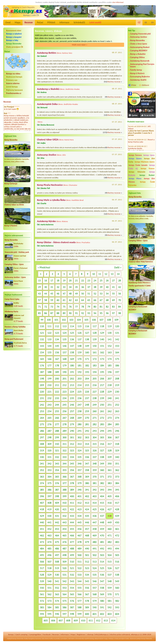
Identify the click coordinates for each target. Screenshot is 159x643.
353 (49, 470)
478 (79, 542)
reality (51, 639)
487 (64, 548)
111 (49, 326)
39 (101, 287)
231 (42, 398)
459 (102, 529)
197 (117, 372)
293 (95, 430)
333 (64, 457)
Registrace (81, 634)
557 (95, 587)
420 (57, 509)
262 (109, 411)
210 (49, 385)
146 (64, 345)
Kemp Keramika (10, 140)
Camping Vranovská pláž (140, 33)
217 (102, 385)
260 (95, 411)
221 (49, 391)
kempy (11, 634)
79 (88, 306)
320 (49, 450)
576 (72, 600)
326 (95, 450)
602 (102, 614)
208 (117, 378)
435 (87, 515)
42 (119, 287)
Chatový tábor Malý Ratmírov (141, 261)
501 (87, 555)
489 (79, 548)
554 (72, 587)
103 (71, 319)
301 (72, 437)
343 (57, 463)
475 (57, 542)
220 (42, 391)
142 (117, 339)
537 (109, 574)
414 (95, 502)
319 (42, 450)
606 (53, 620)
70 (119, 300)
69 (113, 300)
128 (95, 332)
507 (49, 561)
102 (64, 319)
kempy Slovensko (13, 43)
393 (102, 489)
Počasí (40, 22)
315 (95, 444)
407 (42, 502)
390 (79, 489)
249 (95, 404)
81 (101, 306)
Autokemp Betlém (46, 52)
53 (101, 293)
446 (87, 522)
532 (72, 574)
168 (64, 359)
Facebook (46, 634)
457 (87, 529)
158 (72, 352)
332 (57, 457)
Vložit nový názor (79, 44)
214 (79, 385)
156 (57, 352)
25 (101, 280)
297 (42, 437)
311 (64, 444)
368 (79, 476)
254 (49, 411)
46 (58, 293)
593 (117, 607)
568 (95, 594)
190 (64, 372)
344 (64, 463)
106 (94, 319)
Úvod (7, 22)
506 (42, 561)
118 (102, 326)
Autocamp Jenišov (138, 36)
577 (79, 600)
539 (42, 581)
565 (72, 594)
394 (109, 489)
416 (109, 502)
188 (49, 372)
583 (42, 607)
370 (95, 476)
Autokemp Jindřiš (138, 79)
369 (87, 476)
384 (117, 483)
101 (56, 319)
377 (64, 483)
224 (72, 391)
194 (95, 372)
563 (57, 594)
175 (117, 359)
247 (79, 404)
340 (117, 457)
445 (79, 522)
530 (57, 574)
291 (79, 430)
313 (79, 444)
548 (109, 581)
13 (112, 274)
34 (70, 287)
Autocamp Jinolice (46, 154)
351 (117, 463)
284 (109, 424)
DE (146, 22)
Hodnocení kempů (14, 77)
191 (72, 372)
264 (42, 417)
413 (87, 502)
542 (64, 581)
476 (64, 542)
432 (64, 515)
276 (49, 424)
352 (42, 470)
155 (49, 352)
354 (57, 470)
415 (102, 502)
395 (117, 489)
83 (113, 306)
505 (117, 555)
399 (64, 496)
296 (117, 430)
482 (109, 542)
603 (109, 614)
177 (49, 365)
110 (42, 326)
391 (87, 489)
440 (42, 522)
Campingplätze (35, 634)
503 (102, 555)
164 (117, 352)
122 (49, 332)
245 (64, 404)
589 (87, 607)
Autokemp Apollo (135, 144)
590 (95, 607)
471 (109, 535)
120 (117, 326)
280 (79, 424)
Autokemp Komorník (139, 60)
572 (42, 600)
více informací (118, 2)
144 (49, 345)
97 (113, 313)
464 (57, 535)
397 (49, 496)
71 (39, 306)
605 (46, 620)
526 (109, 568)
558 (102, 587)
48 (70, 293)
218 (109, 385)
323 (72, 450)
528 (42, 574)
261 (102, 411)
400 (72, 496)
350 (109, 463)
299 (57, 437)
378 (72, 483)
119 (109, 326)
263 (117, 411)
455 (72, 529)
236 (79, 398)
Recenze (29, 22)
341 (42, 463)
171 (87, 359)
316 (102, 444)
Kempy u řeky (12, 40)
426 (102, 509)
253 (42, 411)
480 (95, 542)
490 (87, 548)
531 (64, 574)
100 (49, 319)
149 (87, 345)
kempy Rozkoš (147, 175)
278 (64, 424)
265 (49, 417)
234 (64, 398)
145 (57, 345)
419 (49, 509)
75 (64, 306)
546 (95, 581)
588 (79, 607)
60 (58, 300)
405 (109, 496)
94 (95, 313)
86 (45, 313)
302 (79, 437)
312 (72, 444)
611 (91, 620)
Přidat (133, 85)
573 (49, 600)
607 (61, 620)
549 (117, 581)
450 (117, 522)
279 (72, 424)
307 (117, 437)
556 (87, 587)
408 (49, 502)
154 (42, 352)
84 (119, 306)
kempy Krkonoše (137, 172)
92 (82, 313)
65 (88, 300)
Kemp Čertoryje (10, 183)
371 (102, 476)
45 (51, 293)
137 (79, 339)
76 (70, 306)
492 (102, 548)
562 (49, 594)
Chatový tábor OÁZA (47, 139)
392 (95, 489)
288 (57, 430)
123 (57, 332)
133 (49, 339)
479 (87, 542)
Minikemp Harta (11, 311)
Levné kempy (12, 86)
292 (87, 430)
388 (64, 489)
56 (119, 293)
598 (72, 614)
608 (68, 620)
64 (82, 300)
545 (87, 581)
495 (42, 555)
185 (109, 365)
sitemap (90, 634)
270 (87, 417)
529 (49, 574)
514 (102, 561)
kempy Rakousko (146, 639)
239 (102, 398)
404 (102, 496)
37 (88, 287)
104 (79, 319)
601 (95, 614)
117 (95, 326)
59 (51, 300)
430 (49, 515)
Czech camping (21, 634)
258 (79, 411)
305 (102, 437)
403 (95, 496)
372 (109, 476)
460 (109, 529)
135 (64, 339)
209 (42, 385)
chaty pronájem (120, 639)
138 (87, 339)
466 (72, 535)
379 (79, 483)
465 (64, 535)
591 (102, 607)
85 (39, 313)
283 (102, 424)
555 (79, 587)
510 (72, 561)
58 (45, 300)
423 (79, 509)
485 (49, 548)
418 (42, 509)
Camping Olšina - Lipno (14, 264)
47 (64, 293)
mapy (105, 639)
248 (87, 404)
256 (64, 411)
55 (113, 293)
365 (57, 476)
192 (79, 372)
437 (102, 515)
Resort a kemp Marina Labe (141, 137)
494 (117, 548)
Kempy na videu (13, 73)
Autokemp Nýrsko (46, 221)
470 (102, 535)
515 (109, 561)
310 (57, 444)
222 (57, 391)
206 (102, 378)
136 (72, 339)
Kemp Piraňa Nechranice (50, 184)
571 (117, 594)
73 (51, 306)
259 (87, 411)
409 (57, 502)
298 (49, 437)
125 (72, 332)
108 (109, 319)
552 (57, 587)
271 (95, 417)
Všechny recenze (113, 81)
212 (64, 385)
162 (102, 352)
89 (64, 313)
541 (57, 581)
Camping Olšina (137, 57)
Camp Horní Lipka (12, 299)
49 (76, 293)
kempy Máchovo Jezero (144, 162)
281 (87, 424)
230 (117, 391)
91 (76, 313)
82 (107, 306)
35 (76, 287)
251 (109, 404)
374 (42, 483)
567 (87, 594)
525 (102, 568)
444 (72, 522)
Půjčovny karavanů (14, 90)
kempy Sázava (135, 158)
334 (72, 457)
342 (49, 463)
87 (51, 313)
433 (72, 515)
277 (57, 424)
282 (95, 424)
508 (57, 561)
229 (109, 391)
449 (109, 522)
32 (58, 287)
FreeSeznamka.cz (13, 93)
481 (102, 542)
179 (64, 365)
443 (64, 522)
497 (57, 555)
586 (64, 607)
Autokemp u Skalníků (48, 88)
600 (87, 614)
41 (113, 287)
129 (102, 332)
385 (42, 489)
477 (72, 542)
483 (117, 542)
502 (95, 555)
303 (87, 437)
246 (72, 404)
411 (72, 502)
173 (102, 359)
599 (79, 614)
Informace (64, 22)
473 (42, 542)
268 (72, 417)
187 (42, 372)
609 (76, 620)
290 (72, 430)
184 (102, 365)
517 (42, 568)
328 (109, 450)
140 (102, 339)
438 (109, 515)
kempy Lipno (148, 155)
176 (42, 365)
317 (109, 444)
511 (79, 561)
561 (42, 594)
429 (42, 515)
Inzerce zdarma (12, 83)
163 (109, 352)
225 (79, 391)
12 (106, 274)
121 (42, 332)
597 (64, 614)
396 (42, 496)
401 (79, 496)
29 (39, 287)
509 (64, 561)
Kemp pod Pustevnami (14, 339)
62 (70, 300)
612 (98, 620)
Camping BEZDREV (138, 50)
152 (109, 345)
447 (95, 522)
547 (102, 581)
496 (49, 555)
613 (106, 620)
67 (101, 300)
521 (72, 568)
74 (58, 306)
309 (49, 444)
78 (82, 306)
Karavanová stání (13, 30)
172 (95, 359)
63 (76, 300)
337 (95, 457)
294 (102, 430)
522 (79, 568)
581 (109, 600)
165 (42, 359)
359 (95, 470)
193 (87, 372)
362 (117, 470)
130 (109, 332)
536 (102, 574)
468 (87, 535)
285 (117, 424)
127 (87, 332)
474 (49, 542)
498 (64, 555)
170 (79, 359)
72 (45, 306)
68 (107, 300)
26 (107, 280)
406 (117, 496)
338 (102, 457)
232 (49, 398)
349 (102, 463)
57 (39, 300)
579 (95, 600)
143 (42, 345)
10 (93, 274)
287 (49, 430)
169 (72, 359)
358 (87, 470)
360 (102, 470)
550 (42, 587)
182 (87, 365)
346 (79, 463)
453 (57, 529)
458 (95, 529)
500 (79, 555)
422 (72, 509)
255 (57, 411)
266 (57, 417)
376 (57, 483)
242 (42, 404)
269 (79, 417)
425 (95, 509)
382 (102, 483)
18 (58, 280)
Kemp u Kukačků (138, 54)
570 (109, 594)
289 (64, 430)
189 (57, 372)
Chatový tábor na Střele (14, 204)
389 (72, 489)
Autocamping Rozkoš (140, 47)
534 (87, 574)
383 (109, 483)
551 (49, 587)
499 (72, 555)
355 (64, 470)
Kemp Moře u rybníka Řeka (51, 199)
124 (64, 332)
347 (87, 463)
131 (117, 332)
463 (49, 535)
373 (117, 476)
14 (118, 274)
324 (79, 450)
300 (64, 437)
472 (117, 535)
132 (42, 339)
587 (72, 607)
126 (79, 332)
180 (72, 365)
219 (117, 385)
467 (79, 535)
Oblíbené (145, 85)
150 (95, 345)
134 (57, 339)
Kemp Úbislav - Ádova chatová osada (56, 242)
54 (107, 293)
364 (49, 476)
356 (72, 470)
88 (58, 313)
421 (64, 509)
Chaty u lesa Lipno (138, 43)
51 (88, 293)
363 (42, 476)
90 (70, 313)
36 (82, 287)
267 (64, 417)
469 (95, 535)
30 (45, 287)
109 (116, 319)
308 (42, 444)
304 (95, 437)
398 (57, 496)
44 (45, 293)
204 (87, 378)
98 (119, 313)
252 (117, 404)
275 (42, 424)
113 (64, 326)
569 (102, 594)
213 (72, 385)
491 (95, 548)
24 (95, 280)
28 (119, 280)
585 (57, 607)
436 (95, 515)
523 (87, 568)
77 (76, 306)
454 (64, 529)
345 (72, 463)
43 (39, 293)
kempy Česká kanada (138, 165)
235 (72, 398)
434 (79, 515)
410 (64, 502)
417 (117, 502)
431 (57, 515)
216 (95, 385)
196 (109, 372)
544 (79, 581)
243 (49, 404)
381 (95, 483)
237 (87, 398)
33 (64, 287)
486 (57, 548)
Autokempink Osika (47, 104)
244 (57, 404)
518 (49, 568)
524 (95, 568)
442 (57, 522)
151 (102, 345)
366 (64, 476)
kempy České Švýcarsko (141, 183)
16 (45, 280)
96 (107, 313)
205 (95, 378)
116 (87, 326)
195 (102, 372)
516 (117, 561)
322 (64, 450)
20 (70, 280)
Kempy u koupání (13, 37)
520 (64, 568)
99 (42, 319)
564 (64, 594)
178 (57, 365)
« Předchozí (44, 267)
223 (64, 391)
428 (117, 509)
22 (82, 280)
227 (95, 391)
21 (76, 280)
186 (117, 365)
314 (87, 444)
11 (99, 274)
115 (79, 326)
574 (57, 600)
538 (117, 574)
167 (57, 359)
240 (109, 398)
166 (49, 359)
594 (42, 614)
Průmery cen (11, 80)
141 (109, 339)
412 (79, 502)
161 (95, 352)
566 (79, 594)
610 (83, 620)
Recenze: (7, 101)
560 (117, 587)
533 (79, 574)
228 (102, 391)
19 (64, 280)
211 (57, 385)
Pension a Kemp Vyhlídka (15, 327)
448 (102, 522)
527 (117, 568)
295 (109, 430)
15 (39, 280)
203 (79, 378)
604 (117, 614)
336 (87, 457)
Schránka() (79, 22)
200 (57, 378)
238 (95, 398)
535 (95, 574)
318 (117, 444)
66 (95, 300)
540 (49, 581)
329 (117, 450)
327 (102, 450)
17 (51, 280)
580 (102, 600)
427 (109, 509)
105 (86, 319)
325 (87, 450)
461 (117, 529)
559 (109, 587)
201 (64, 378)
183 (95, 365)
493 (109, 548)
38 (95, 287)
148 (79, 345)
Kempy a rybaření (14, 33)
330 (42, 457)
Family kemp (136, 69)
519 (57, 568)
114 (72, 326)
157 (64, 352)
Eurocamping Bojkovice (140, 76)
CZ (139, 22)
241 (117, 398)
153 (117, 345)
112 (57, 326)
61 (64, 300)
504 (109, 555)
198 (42, 378)
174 (109, 359)
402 (87, 496)
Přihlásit (51, 22)
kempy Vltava (135, 178)
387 (57, 489)
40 (107, 287)
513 (95, 561)
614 (113, 620)
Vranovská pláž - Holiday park (17, 252)
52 (95, 293)
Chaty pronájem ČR (14, 47)
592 (109, 607)
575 (64, 600)
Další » (117, 267)
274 (117, 417)
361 (109, 470)
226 (87, 391)
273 (109, 417)
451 (42, 529)
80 (95, 306)
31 (51, 287)
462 (42, 535)
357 (79, 470)
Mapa (17, 22)
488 (72, 548)
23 (88, 280)
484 (42, 548)
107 (101, 319)
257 (72, 411)
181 (79, 365)
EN (152, 22)
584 (49, 607)
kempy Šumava (135, 155)
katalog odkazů (94, 639)
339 (109, 457)
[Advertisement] (141, 387)
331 (49, 457)
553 (64, 587)
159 (79, 352)
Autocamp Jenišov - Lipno (15, 277)
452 (49, 529)
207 (109, 378)
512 (87, 561)
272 (102, 417)
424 (87, 509)
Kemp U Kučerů (10, 225)
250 (102, 404)
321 (57, 450)
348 (95, 463)
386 (49, 489)
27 (113, 280)
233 (57, 398)
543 (72, 581)
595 (49, 614)
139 (95, 339)
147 (72, 345)
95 (101, 313)
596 (57, 614)
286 (42, 430)
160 (87, 352)
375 (49, 483)
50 (82, 293)
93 (88, 313)
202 (72, 378)
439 (117, 515)
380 (87, 483)
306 (109, 437)
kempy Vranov (147, 168)
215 (87, 385)
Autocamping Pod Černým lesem (142, 65)
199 (49, 378)
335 (79, 457)
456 (79, 529)
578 (87, 600)
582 (117, 600)
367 (72, 476)
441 (49, 522)
